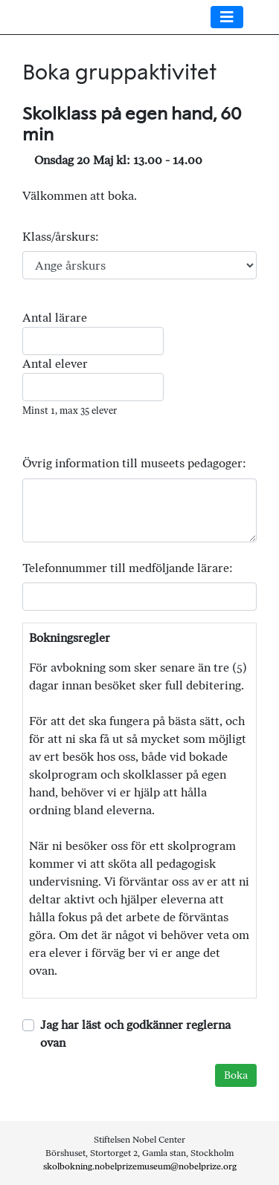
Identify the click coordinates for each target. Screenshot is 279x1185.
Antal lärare (54, 318)
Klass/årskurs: (60, 237)
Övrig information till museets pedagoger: (134, 463)
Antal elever (55, 364)
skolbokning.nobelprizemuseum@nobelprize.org (140, 1166)
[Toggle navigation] (227, 17)
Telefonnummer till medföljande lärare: (127, 568)
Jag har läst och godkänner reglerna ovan (135, 1034)
